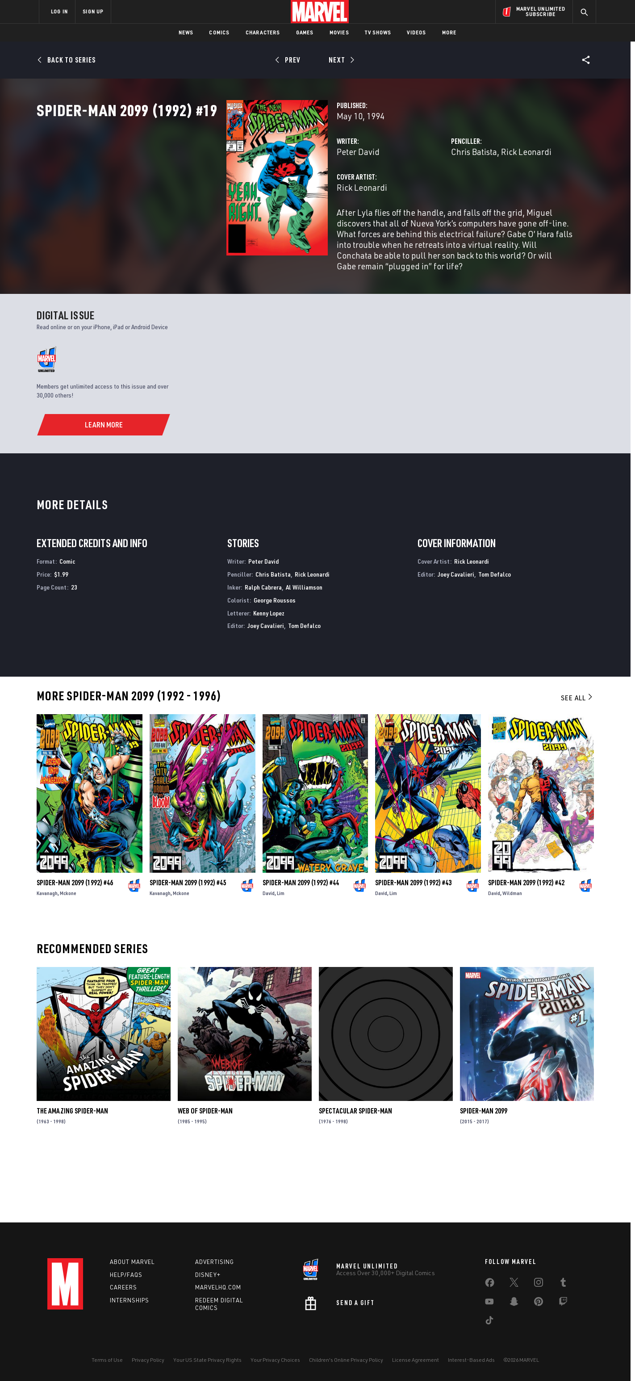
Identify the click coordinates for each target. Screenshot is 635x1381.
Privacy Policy (148, 1359)
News (186, 32)
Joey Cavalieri (265, 695)
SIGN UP (93, 11)
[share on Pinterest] (538, 1303)
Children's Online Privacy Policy (346, 1359)
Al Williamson (304, 656)
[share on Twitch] (563, 1303)
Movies (339, 32)
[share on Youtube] (489, 1303)
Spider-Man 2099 (483, 1180)
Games (304, 32)
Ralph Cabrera (263, 656)
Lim (280, 962)
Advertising (214, 1261)
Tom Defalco (304, 695)
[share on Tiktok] (489, 1322)
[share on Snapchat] (514, 1303)
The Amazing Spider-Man (72, 1180)
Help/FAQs (126, 1274)
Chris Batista (407, 191)
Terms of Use (107, 1359)
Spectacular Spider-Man (355, 1180)
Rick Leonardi (459, 191)
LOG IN (59, 11)
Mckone (68, 962)
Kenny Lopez (268, 682)
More (449, 32)
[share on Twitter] (514, 1284)
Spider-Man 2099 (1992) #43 (413, 951)
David (269, 962)
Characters (263, 32)
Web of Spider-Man (205, 1180)
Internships (129, 1300)
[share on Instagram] (538, 1284)
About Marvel (132, 1261)
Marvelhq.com (218, 1287)
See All (577, 766)
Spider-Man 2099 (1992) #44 (301, 951)
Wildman (512, 962)
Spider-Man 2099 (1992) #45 (188, 951)
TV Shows (378, 32)
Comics (219, 32)
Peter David (225, 191)
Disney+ (208, 1274)
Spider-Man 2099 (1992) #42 (526, 951)
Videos (416, 32)
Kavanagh (47, 962)
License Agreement (415, 1359)
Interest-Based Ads (471, 1359)
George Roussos (275, 669)
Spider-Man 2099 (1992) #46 (75, 951)
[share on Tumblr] (563, 1284)
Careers (123, 1287)
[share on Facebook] (489, 1284)
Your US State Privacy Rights (207, 1359)
